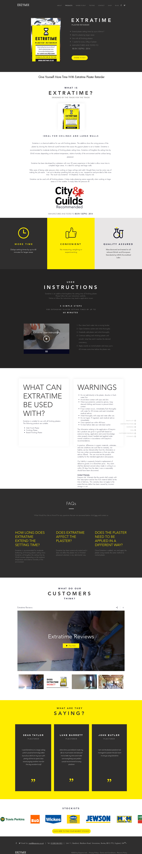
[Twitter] (124, 5)
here (96, 515)
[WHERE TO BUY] (80, 58)
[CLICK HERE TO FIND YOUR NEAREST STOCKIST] (71, 831)
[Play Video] (46, 339)
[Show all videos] (46, 351)
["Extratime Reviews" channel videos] (71, 684)
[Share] (117, 607)
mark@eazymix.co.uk (36, 843)
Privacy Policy (93, 853)
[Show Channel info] (122, 607)
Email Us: (25, 843)
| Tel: (54, 843)
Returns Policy (122, 853)
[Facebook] (121, 5)
